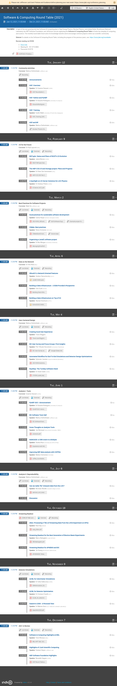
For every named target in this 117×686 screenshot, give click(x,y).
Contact (53, 682)
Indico (25, 682)
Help (47, 682)
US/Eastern (78, 8)
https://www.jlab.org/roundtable (100, 37)
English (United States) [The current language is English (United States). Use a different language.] (96, 8)
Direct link (24, 45)
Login (113, 8)
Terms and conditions (64, 682)
